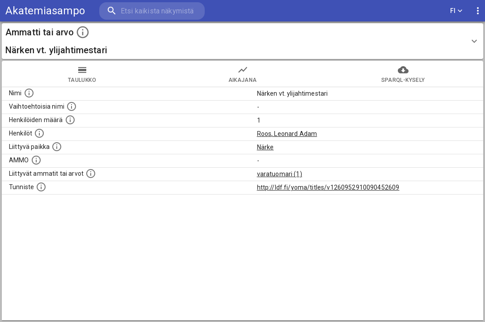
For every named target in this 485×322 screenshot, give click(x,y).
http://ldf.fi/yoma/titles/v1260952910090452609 (328, 187)
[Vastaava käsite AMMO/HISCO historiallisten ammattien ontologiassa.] (36, 160)
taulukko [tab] (82, 74)
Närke (265, 147)
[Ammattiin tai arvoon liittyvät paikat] (57, 147)
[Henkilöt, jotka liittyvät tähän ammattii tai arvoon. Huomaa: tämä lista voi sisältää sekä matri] (39, 133)
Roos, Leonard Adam (287, 133)
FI (456, 11)
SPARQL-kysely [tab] (403, 74)
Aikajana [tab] (242, 74)
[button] (242, 41)
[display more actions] (478, 11)
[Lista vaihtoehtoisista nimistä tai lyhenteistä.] (71, 106)
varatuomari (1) (279, 174)
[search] (152, 11)
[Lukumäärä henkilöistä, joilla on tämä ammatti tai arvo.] (70, 120)
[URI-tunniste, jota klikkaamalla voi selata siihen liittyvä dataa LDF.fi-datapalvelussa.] (41, 187)
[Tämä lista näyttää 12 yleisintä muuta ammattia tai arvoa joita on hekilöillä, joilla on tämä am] (91, 173)
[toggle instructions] (83, 32)
